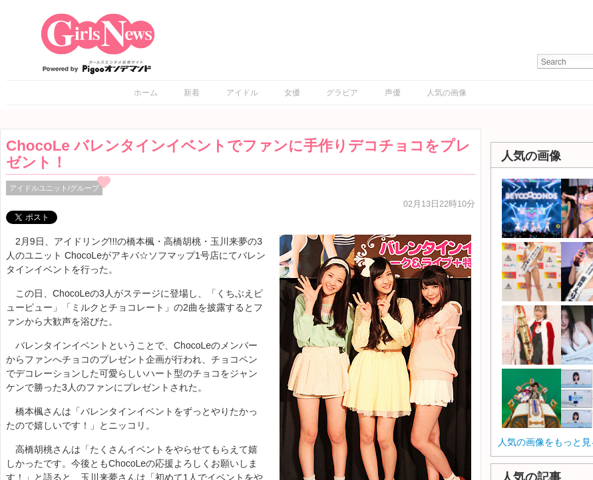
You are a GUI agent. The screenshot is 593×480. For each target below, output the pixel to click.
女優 (292, 92)
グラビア (342, 92)
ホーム (146, 92)
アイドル (242, 92)
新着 (192, 92)
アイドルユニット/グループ (54, 188)
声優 (393, 92)
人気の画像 (447, 92)
